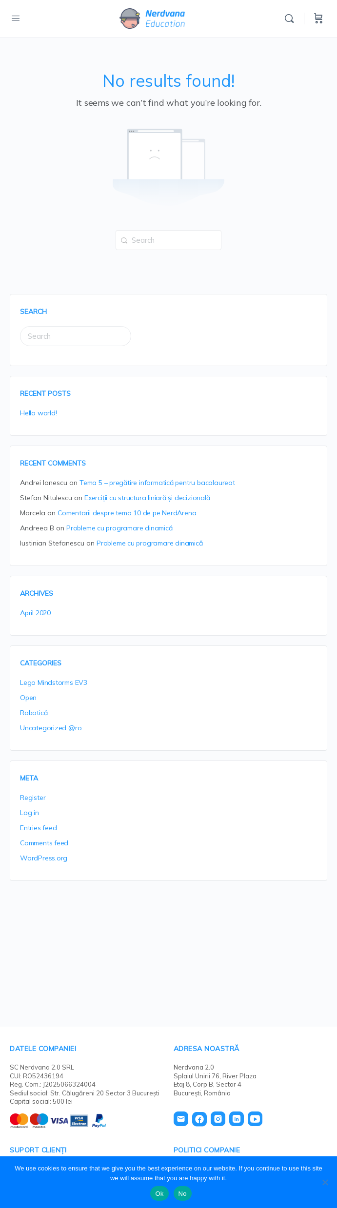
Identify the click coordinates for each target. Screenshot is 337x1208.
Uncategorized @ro (50, 727)
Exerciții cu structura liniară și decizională (147, 497)
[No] (325, 1182)
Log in (29, 812)
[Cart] (318, 18)
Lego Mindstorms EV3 (53, 682)
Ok (159, 1193)
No (182, 1193)
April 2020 (35, 612)
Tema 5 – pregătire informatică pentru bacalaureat (157, 482)
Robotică (33, 712)
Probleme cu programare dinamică (119, 528)
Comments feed (44, 842)
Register (32, 797)
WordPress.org (43, 858)
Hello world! (38, 413)
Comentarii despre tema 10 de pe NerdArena (127, 512)
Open (28, 697)
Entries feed (38, 827)
